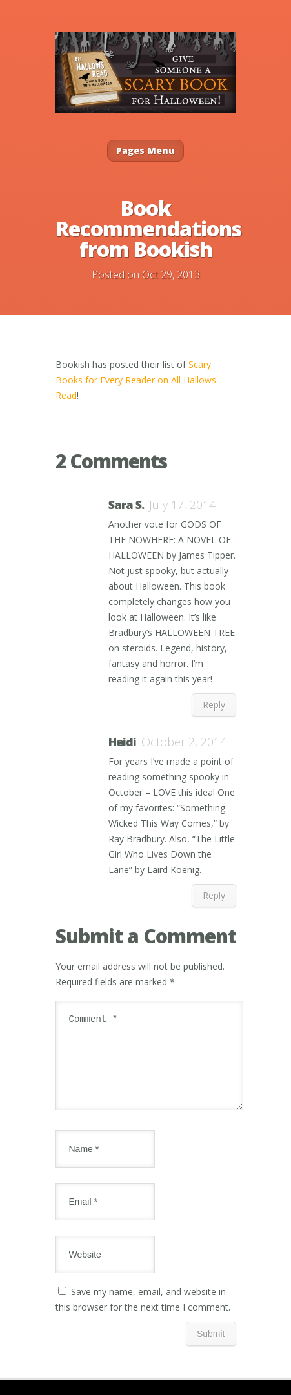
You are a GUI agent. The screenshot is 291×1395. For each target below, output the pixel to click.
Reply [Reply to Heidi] (214, 895)
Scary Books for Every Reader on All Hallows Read (135, 379)
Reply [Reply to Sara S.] (214, 704)
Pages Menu (145, 150)
